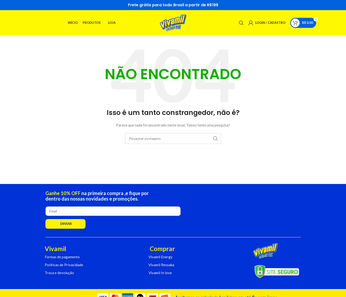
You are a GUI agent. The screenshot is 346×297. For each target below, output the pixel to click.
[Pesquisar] (241, 23)
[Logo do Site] (173, 22)
